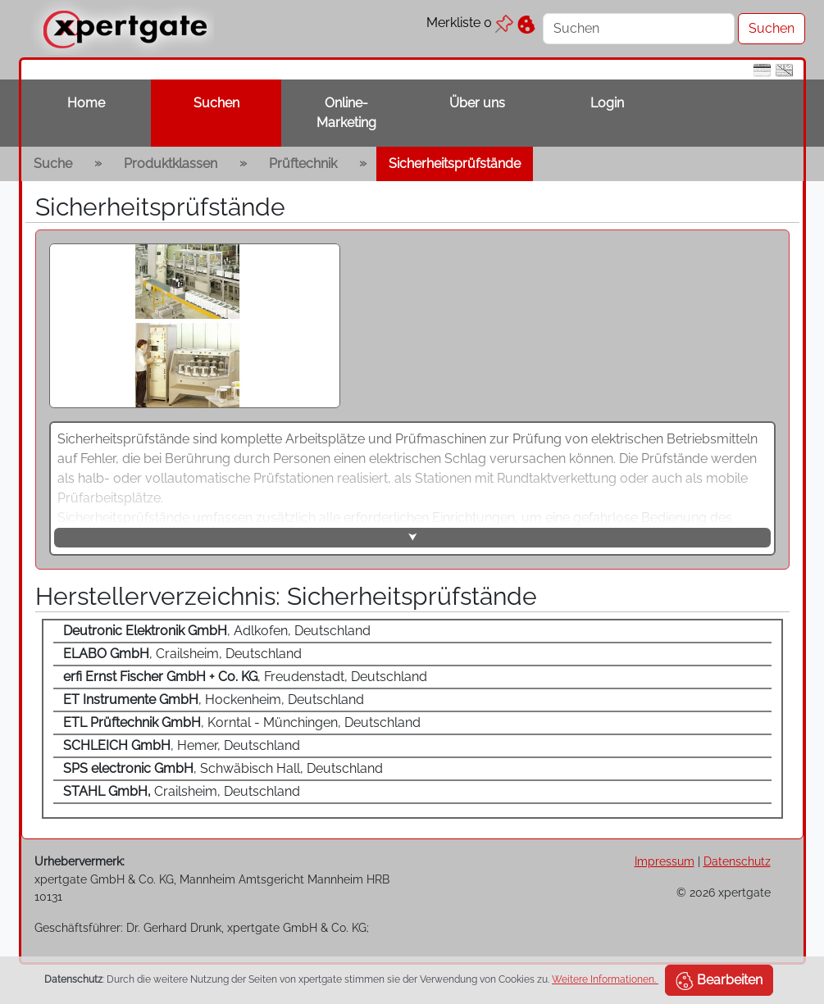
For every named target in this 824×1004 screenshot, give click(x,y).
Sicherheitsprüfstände (455, 163)
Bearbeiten (719, 981)
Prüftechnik (303, 163)
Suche (53, 163)
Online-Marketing (346, 112)
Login (607, 103)
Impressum (664, 861)
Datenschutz (737, 861)
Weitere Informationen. (605, 979)
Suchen (216, 103)
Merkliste (469, 22)
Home (86, 103)
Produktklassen (170, 163)
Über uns (477, 103)
